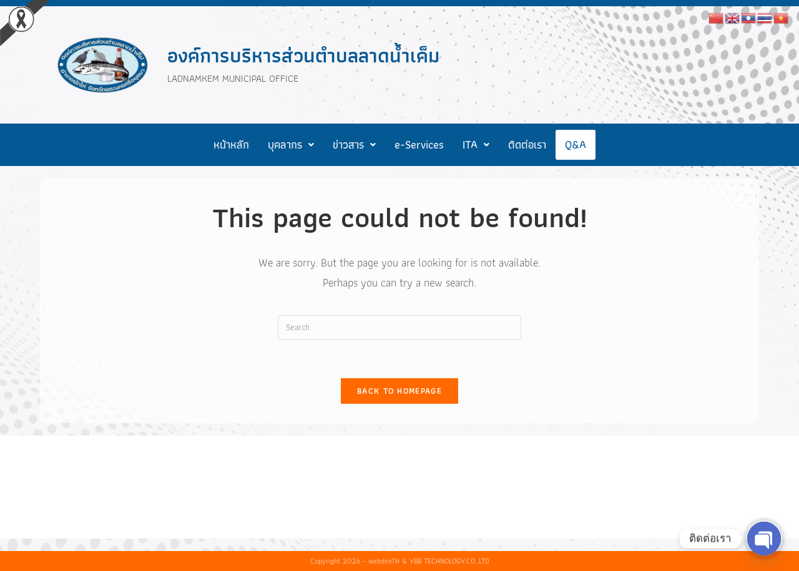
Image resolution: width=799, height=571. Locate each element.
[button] (290, 145)
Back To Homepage (399, 391)
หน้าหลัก (231, 144)
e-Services (419, 144)
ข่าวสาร (354, 144)
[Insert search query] (399, 327)
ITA (476, 144)
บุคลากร (291, 144)
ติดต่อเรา (527, 144)
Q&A (575, 144)
